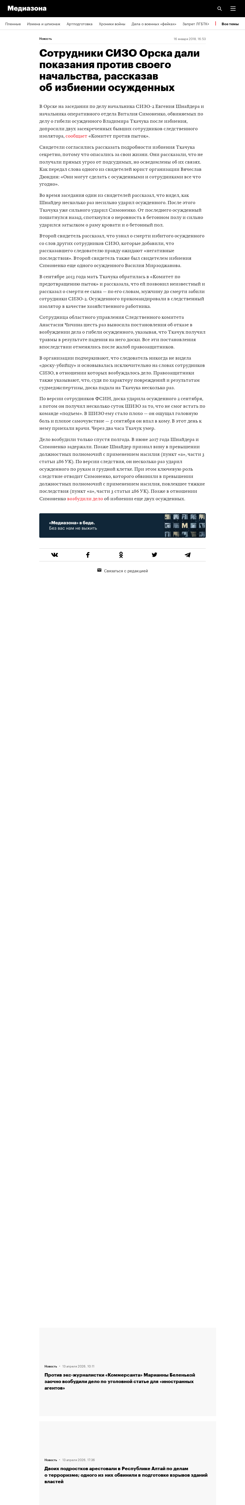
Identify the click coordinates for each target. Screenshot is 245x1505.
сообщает (76, 136)
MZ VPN (12, 1423)
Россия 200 (15, 1438)
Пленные (13, 23)
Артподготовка (80, 23)
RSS (11, 1394)
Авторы (11, 1364)
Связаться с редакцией (122, 570)
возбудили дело (85, 499)
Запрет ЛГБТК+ (196, 23)
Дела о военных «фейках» (154, 23)
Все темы (230, 24)
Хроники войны (112, 23)
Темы (9, 1379)
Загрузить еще (128, 1154)
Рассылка (13, 1409)
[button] (233, 8)
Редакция (13, 1334)
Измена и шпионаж (43, 23)
